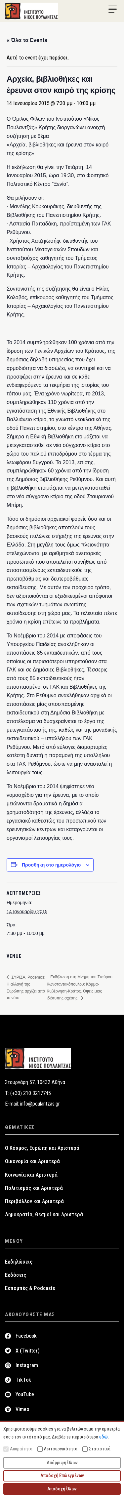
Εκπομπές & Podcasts (30, 1288)
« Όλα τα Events (27, 40)
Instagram (27, 1365)
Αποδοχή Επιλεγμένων (62, 1475)
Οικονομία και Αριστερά (32, 1161)
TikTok (23, 1380)
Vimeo (22, 1409)
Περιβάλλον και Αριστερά (34, 1201)
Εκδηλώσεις (18, 1262)
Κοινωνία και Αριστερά (31, 1175)
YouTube (25, 1394)
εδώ (103, 1437)
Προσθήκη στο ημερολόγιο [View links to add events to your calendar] (51, 865)
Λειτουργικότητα (57, 1449)
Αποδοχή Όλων (62, 1488)
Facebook (26, 1336)
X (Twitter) (28, 1351)
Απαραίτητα (17, 1449)
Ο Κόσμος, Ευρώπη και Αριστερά (42, 1148)
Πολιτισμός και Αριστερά (34, 1188)
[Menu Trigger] (112, 9)
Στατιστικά (96, 1449)
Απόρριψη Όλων (62, 1462)
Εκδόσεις (15, 1275)
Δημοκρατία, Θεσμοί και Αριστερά (44, 1214)
